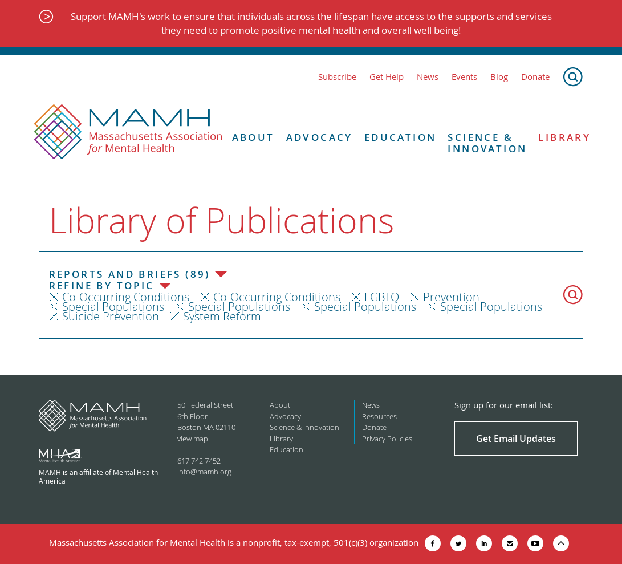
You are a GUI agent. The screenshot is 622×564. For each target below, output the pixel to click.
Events (464, 76)
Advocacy (319, 137)
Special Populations (113, 306)
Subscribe (337, 76)
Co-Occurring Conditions (125, 297)
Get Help (386, 76)
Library (564, 137)
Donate (535, 76)
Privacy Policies (387, 438)
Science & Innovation (487, 143)
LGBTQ (381, 297)
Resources (379, 416)
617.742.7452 (199, 461)
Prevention (451, 297)
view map (192, 438)
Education (400, 137)
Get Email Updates (516, 438)
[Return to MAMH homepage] (128, 132)
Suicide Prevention (110, 316)
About (253, 137)
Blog (499, 76)
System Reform (222, 316)
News (427, 76)
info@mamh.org (204, 471)
